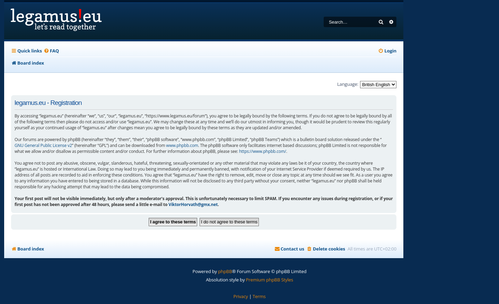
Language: (347, 84)
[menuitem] (51, 51)
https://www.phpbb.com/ (262, 151)
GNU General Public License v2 (43, 145)
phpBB (225, 271)
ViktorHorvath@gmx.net (193, 204)
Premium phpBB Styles (269, 280)
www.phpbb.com (182, 145)
